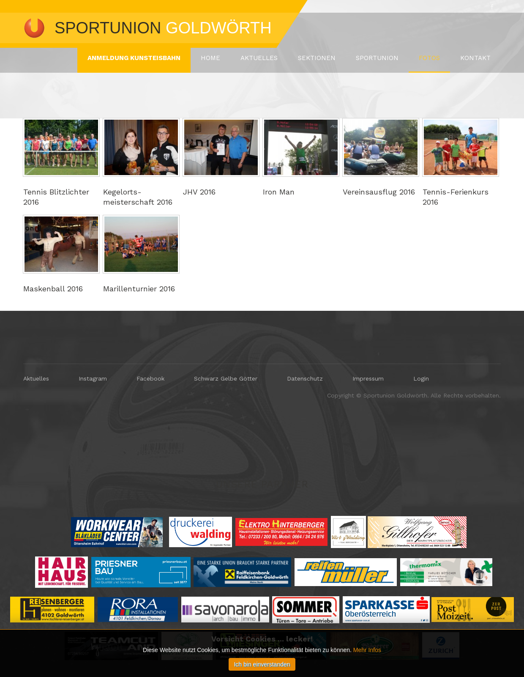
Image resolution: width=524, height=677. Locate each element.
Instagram (93, 378)
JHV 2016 (199, 191)
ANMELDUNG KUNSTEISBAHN (133, 58)
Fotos (429, 58)
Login (421, 378)
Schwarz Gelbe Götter (225, 378)
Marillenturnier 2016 (139, 288)
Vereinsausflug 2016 (379, 191)
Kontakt (475, 58)
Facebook (150, 378)
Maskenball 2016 (53, 288)
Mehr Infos (367, 650)
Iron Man (279, 191)
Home (210, 58)
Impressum (368, 378)
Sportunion (377, 58)
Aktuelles (259, 58)
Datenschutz (305, 378)
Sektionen (317, 58)
